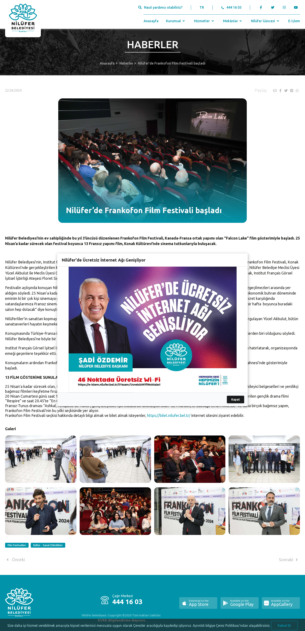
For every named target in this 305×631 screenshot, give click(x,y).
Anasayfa (151, 21)
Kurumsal (176, 21)
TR (202, 7)
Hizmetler (204, 21)
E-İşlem (294, 21)
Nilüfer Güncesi (265, 21)
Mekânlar (233, 21)
